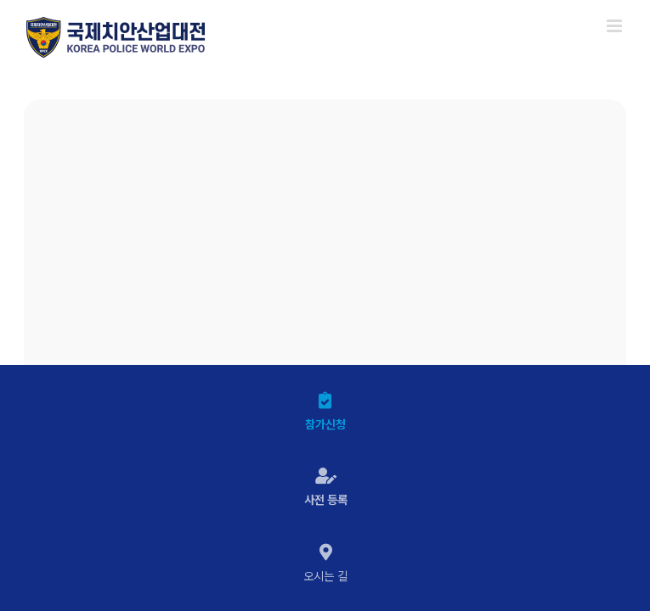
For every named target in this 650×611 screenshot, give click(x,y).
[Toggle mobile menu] (616, 26)
